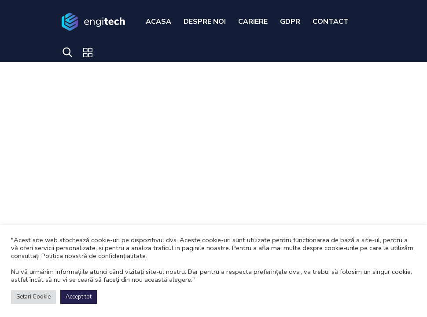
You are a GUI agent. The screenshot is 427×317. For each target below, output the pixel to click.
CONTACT (331, 21)
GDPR (290, 21)
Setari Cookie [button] (33, 297)
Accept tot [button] (79, 297)
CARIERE (253, 21)
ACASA (158, 21)
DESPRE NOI (205, 21)
